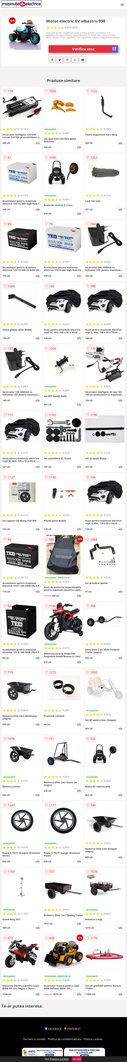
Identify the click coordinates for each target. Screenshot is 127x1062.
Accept (77, 1059)
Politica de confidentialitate (64, 1039)
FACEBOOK (53, 1029)
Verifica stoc (95, 49)
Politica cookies (93, 1039)
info (38, 142)
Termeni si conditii (34, 1039)
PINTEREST (72, 1029)
